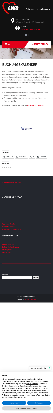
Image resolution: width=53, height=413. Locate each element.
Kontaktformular (8, 244)
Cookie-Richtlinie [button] (32, 384)
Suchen (5, 275)
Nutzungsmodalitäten (35, 105)
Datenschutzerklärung (10, 247)
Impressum (6, 252)
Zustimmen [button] (39, 403)
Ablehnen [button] (14, 403)
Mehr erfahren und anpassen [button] (26, 408)
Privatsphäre (7, 250)
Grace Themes (30, 299)
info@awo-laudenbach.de (31, 29)
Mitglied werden (40, 44)
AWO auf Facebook (11, 182)
